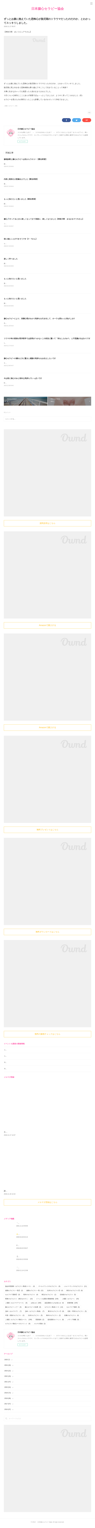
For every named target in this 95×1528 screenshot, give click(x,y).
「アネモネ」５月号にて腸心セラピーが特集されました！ (35, 1269)
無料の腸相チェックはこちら (47, 1036)
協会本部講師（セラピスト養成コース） (20, 1288)
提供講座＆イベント (56, 1321)
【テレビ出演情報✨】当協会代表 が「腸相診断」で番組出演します (38, 1258)
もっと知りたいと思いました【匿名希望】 (20, 199)
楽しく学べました (11, 260)
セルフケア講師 (73, 1309)
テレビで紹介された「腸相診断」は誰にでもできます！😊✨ (36, 1247)
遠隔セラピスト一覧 (34, 1292)
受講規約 (40, 1321)
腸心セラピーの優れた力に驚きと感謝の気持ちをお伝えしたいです (30, 360)
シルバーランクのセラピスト (75, 1288)
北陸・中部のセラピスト (77, 1313)
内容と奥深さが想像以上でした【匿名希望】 (21, 179)
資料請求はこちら (47, 525)
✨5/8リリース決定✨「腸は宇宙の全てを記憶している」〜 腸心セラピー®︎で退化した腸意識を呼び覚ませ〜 (52, 1236)
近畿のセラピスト (71, 1317)
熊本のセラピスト (30, 1297)
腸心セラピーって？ (13, 1309)
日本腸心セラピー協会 (47, 9)
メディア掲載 (73, 1321)
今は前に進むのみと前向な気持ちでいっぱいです (23, 380)
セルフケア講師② (12, 1297)
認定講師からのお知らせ (54, 1305)
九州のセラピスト (35, 1317)
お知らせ (36, 1305)
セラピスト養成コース (54, 1309)
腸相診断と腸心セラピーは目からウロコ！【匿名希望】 (25, 159)
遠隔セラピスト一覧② (14, 1292)
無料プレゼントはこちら (47, 832)
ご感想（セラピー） (70, 1301)
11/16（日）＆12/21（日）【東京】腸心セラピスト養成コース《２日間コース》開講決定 (34, 1052)
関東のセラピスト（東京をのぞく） (19, 1301)
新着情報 (72, 1305)
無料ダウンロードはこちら (47, 934)
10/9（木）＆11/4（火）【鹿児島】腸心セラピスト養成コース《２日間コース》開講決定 (34, 1058)
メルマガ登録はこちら (47, 1204)
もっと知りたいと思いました (15, 280)
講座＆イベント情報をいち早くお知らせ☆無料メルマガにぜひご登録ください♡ (35, 1193)
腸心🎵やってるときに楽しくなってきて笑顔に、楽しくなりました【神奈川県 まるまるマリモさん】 (44, 219)
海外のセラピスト (53, 1317)
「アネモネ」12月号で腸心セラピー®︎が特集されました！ (35, 1225)
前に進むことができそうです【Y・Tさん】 (20, 239)
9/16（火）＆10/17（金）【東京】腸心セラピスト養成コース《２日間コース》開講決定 (33, 1064)
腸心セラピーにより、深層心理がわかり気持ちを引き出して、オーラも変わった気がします (39, 320)
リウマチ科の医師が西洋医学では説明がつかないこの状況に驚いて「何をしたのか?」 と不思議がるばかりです (47, 340)
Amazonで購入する (47, 627)
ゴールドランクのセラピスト (49, 1288)
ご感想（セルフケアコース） (16, 1305)
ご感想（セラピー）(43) (10, 106)
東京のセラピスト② (74, 1292)
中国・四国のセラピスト (14, 1317)
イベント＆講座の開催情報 (47, 1301)
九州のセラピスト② (55, 1292)
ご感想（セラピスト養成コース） (18, 1321)
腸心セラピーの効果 (33, 1309)
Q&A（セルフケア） (13, 1313)
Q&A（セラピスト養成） (34, 1313)
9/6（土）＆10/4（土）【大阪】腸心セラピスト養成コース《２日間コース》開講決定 (32, 1071)
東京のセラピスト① (56, 1313)
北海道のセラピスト (68, 1297)
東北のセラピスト (49, 1297)
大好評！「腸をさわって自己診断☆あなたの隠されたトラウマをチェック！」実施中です (38, 1134)
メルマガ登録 (40, 1326)
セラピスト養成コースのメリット (17, 1326)
